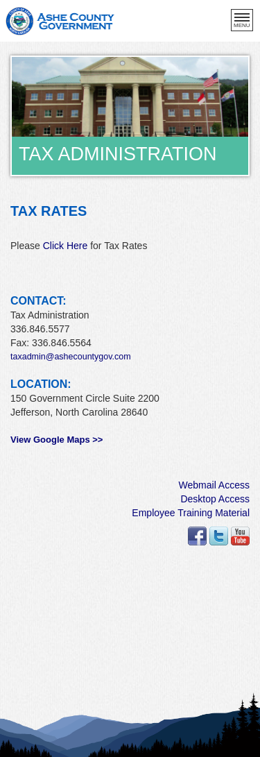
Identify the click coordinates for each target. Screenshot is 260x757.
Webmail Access (214, 485)
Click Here (65, 245)
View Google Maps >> (56, 439)
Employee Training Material (191, 512)
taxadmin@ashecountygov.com (70, 357)
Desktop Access (215, 498)
